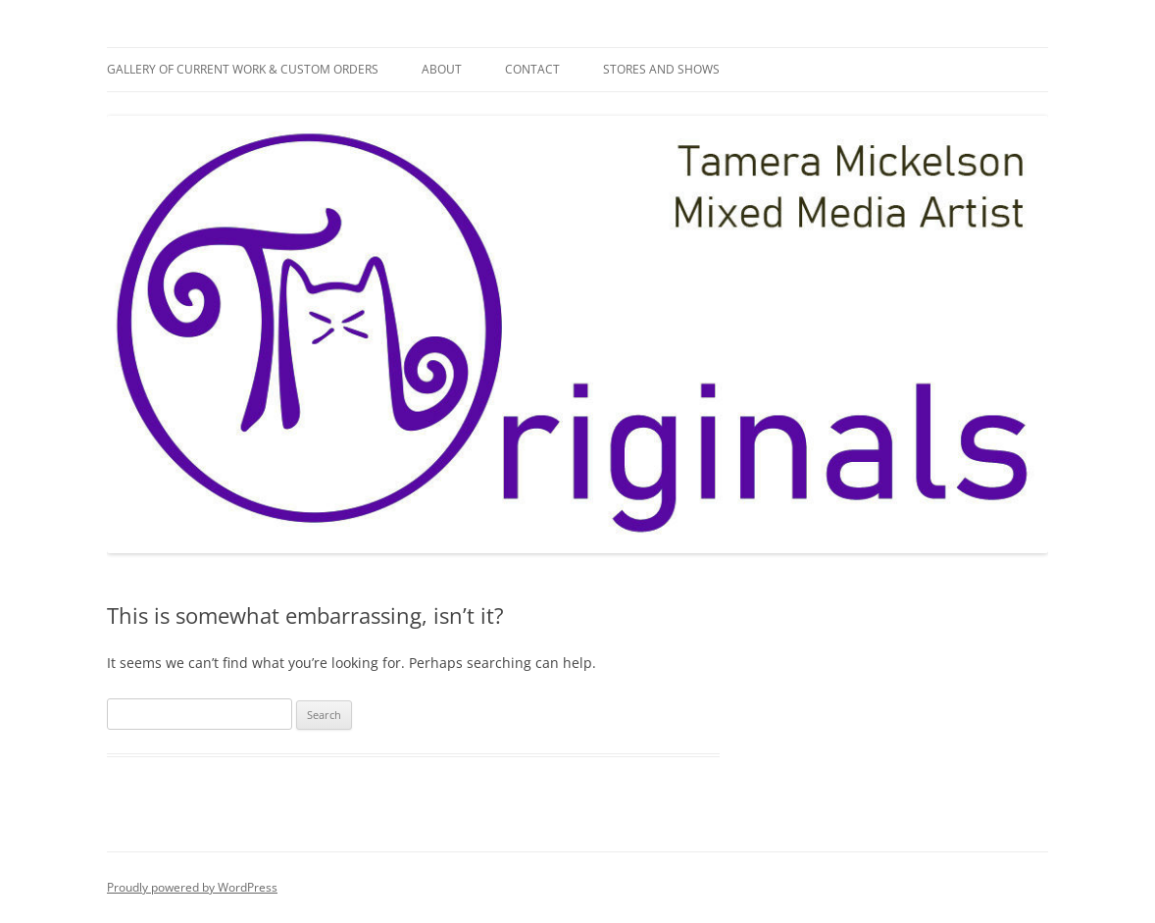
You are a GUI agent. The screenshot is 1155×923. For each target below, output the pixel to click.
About (442, 69)
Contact (532, 69)
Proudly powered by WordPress (192, 887)
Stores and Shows (661, 69)
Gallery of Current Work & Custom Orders (242, 69)
